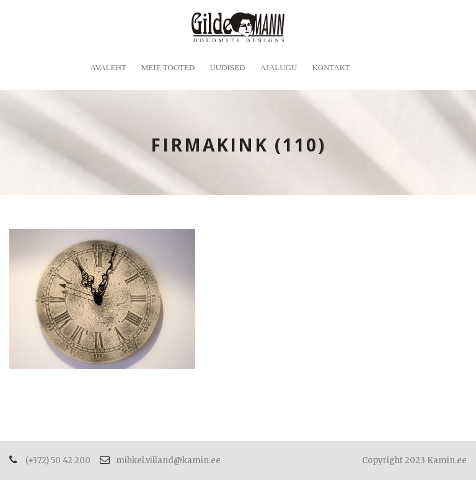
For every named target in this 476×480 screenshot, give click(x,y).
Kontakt (331, 67)
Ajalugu (278, 67)
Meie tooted (168, 67)
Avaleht (108, 67)
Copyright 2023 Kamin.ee (414, 460)
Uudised (227, 67)
